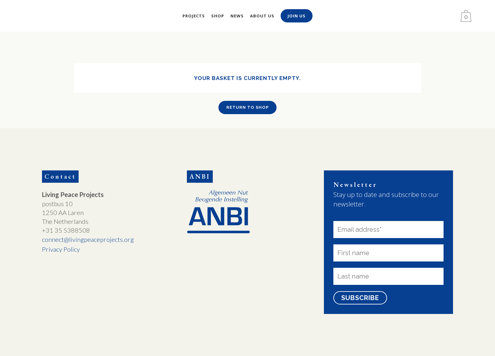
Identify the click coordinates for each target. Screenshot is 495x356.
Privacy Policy (61, 249)
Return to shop (247, 107)
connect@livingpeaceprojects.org (88, 239)
